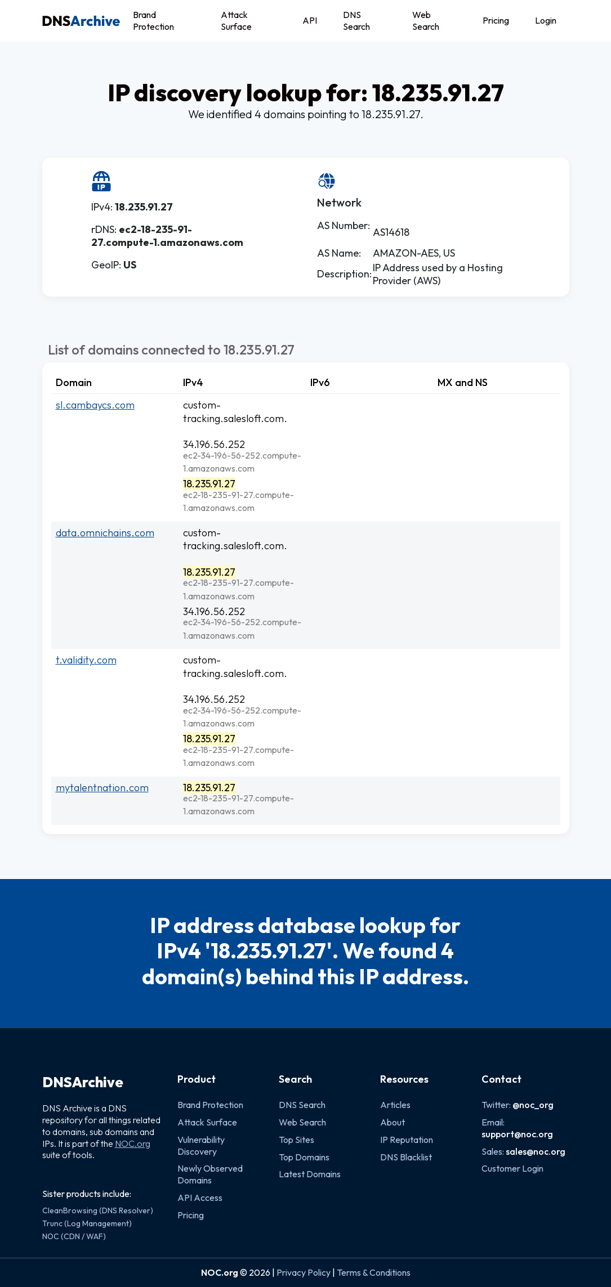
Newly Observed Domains (210, 1174)
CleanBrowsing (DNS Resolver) (97, 1210)
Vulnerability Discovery (201, 1145)
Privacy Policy (303, 1272)
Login (545, 20)
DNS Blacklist (406, 1157)
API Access (199, 1197)
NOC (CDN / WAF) (74, 1236)
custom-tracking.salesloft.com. (235, 411)
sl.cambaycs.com (95, 404)
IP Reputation (406, 1139)
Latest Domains (310, 1174)
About (392, 1122)
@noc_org (533, 1104)
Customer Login (512, 1168)
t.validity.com (86, 659)
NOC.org (132, 1143)
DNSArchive (82, 1082)
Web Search (425, 20)
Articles (395, 1104)
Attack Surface (236, 20)
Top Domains (304, 1157)
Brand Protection (153, 20)
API (309, 20)
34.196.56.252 (214, 444)
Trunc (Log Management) (87, 1223)
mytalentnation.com (102, 787)
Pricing (496, 20)
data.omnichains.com (105, 532)
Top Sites (296, 1139)
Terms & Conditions (374, 1272)
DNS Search (356, 20)
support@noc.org (517, 1134)
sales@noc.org (535, 1151)
